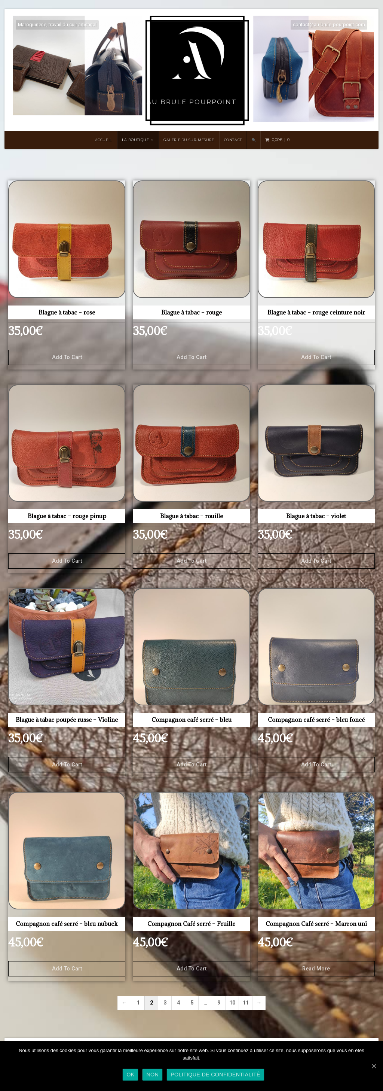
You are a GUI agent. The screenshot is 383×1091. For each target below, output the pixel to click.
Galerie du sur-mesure (188, 140)
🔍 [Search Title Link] (254, 140)
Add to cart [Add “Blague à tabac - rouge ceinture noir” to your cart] (316, 357)
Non (152, 1075)
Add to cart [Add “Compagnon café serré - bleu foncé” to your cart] (316, 765)
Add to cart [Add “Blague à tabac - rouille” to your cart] (191, 561)
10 (232, 1003)
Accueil (103, 140)
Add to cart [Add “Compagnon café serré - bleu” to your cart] (191, 765)
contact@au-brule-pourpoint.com (329, 24)
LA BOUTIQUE (135, 140)
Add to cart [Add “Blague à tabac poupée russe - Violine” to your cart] (67, 765)
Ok (130, 1075)
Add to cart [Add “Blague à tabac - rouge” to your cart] (191, 357)
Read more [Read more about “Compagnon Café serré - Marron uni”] (316, 969)
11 (246, 1003)
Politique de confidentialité (215, 1075)
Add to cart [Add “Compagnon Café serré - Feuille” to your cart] (191, 969)
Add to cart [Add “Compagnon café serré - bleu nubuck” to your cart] (67, 969)
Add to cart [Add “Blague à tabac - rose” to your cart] (67, 357)
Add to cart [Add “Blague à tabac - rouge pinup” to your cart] (67, 561)
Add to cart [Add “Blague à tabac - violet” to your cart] (316, 561)
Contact (233, 140)
